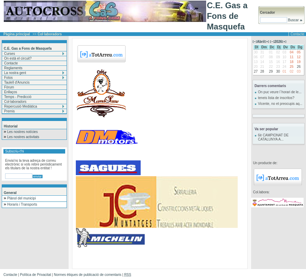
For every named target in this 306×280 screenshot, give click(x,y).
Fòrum (9, 87)
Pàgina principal (16, 34)
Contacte (297, 34)
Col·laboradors (15, 102)
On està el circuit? (18, 58)
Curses (9, 54)
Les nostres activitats (23, 137)
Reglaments (13, 68)
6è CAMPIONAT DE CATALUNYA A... (273, 137)
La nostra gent (15, 73)
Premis (9, 111)
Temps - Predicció (17, 97)
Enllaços (10, 92)
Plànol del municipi (21, 198)
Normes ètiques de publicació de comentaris (87, 275)
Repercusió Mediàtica (20, 106)
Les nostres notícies (22, 132)
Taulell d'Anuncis (17, 82)
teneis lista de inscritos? (276, 98)
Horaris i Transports (22, 204)
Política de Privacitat (35, 275)
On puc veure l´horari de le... (280, 92)
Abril (261, 42)
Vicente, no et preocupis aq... (280, 104)
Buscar (295, 20)
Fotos (8, 78)
